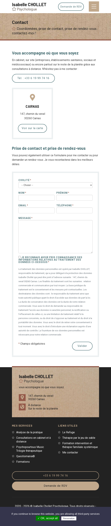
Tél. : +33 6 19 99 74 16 (33, 78)
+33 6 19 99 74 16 (55, 475)
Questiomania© (25, 456)
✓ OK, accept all (48, 518)
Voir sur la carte (32, 128)
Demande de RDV (71, 6)
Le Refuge (68, 432)
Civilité (24, 180)
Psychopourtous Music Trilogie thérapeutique (30, 448)
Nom (21, 193)
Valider (82, 346)
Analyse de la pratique (29, 432)
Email (22, 205)
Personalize (69, 518)
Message (24, 218)
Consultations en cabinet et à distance (33, 439)
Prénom (62, 193)
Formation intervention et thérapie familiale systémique (80, 445)
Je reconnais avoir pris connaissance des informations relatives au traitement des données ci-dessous (50, 259)
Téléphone (64, 205)
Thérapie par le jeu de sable (78, 437)
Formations (23, 461)
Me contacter (70, 452)
